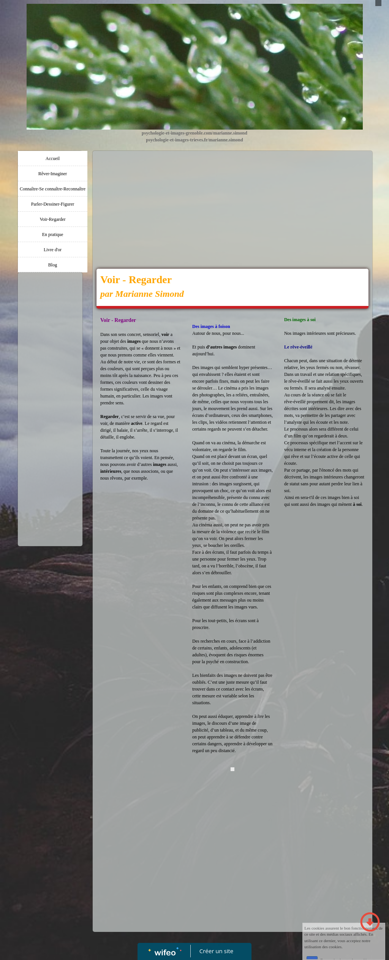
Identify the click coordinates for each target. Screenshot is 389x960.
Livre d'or (53, 249)
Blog (52, 265)
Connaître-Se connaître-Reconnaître (52, 189)
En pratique (52, 234)
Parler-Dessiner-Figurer (52, 204)
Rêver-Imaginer (52, 173)
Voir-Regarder (52, 219)
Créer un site (216, 951)
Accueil (53, 158)
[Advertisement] (50, 428)
